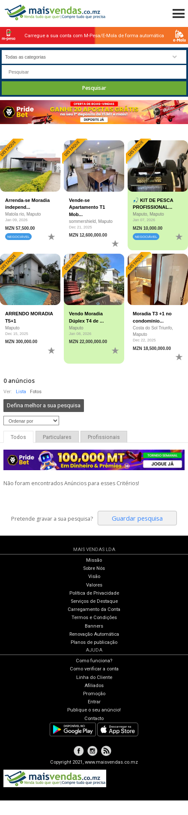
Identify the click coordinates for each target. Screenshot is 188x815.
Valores (94, 585)
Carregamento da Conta (94, 609)
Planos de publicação (94, 642)
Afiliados (94, 685)
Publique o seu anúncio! (94, 710)
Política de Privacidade (94, 593)
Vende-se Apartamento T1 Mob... (87, 207)
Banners (94, 626)
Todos (18, 437)
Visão (94, 576)
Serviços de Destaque (94, 601)
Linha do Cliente (94, 677)
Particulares (57, 437)
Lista (21, 391)
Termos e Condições (94, 617)
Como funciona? (94, 661)
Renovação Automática (94, 634)
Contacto (94, 718)
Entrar (94, 702)
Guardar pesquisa (137, 518)
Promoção (94, 693)
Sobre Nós (94, 568)
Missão (94, 560)
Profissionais (104, 437)
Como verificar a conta (94, 669)
